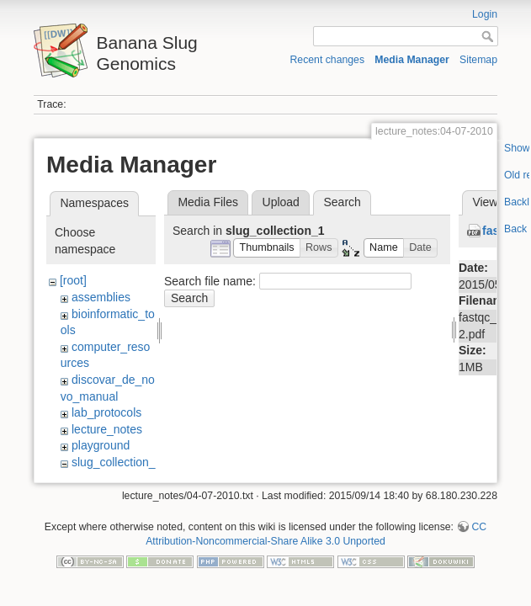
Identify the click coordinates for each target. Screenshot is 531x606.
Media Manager (411, 60)
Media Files (208, 202)
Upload (281, 202)
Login (484, 14)
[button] (266, 248)
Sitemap (478, 60)
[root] (73, 280)
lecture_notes (107, 429)
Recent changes (327, 60)
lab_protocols (106, 412)
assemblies (101, 297)
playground (101, 445)
